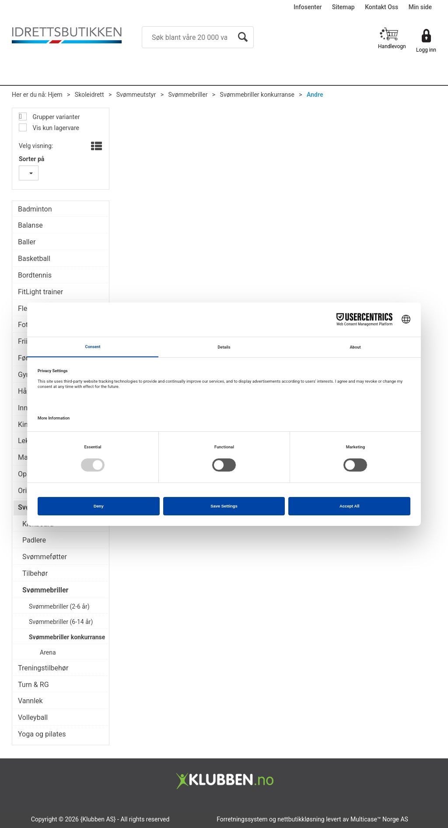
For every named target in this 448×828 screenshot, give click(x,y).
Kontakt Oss (381, 7)
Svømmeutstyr (136, 94)
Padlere (34, 540)
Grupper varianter (55, 116)
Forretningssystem (242, 819)
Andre (315, 94)
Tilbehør (35, 573)
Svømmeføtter (44, 557)
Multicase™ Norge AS (379, 819)
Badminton (35, 209)
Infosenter (308, 7)
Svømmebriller (187, 94)
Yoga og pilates (42, 734)
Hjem (55, 94)
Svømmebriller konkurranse (257, 94)
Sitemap (343, 7)
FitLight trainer (40, 292)
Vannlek (30, 701)
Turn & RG (33, 684)
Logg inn (426, 50)
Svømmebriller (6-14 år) (61, 621)
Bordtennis (35, 275)
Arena (48, 652)
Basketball (34, 258)
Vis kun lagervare (55, 127)
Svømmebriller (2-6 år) (59, 606)
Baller (26, 242)
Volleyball (33, 717)
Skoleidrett (89, 94)
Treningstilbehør (43, 668)
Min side (420, 7)
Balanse (30, 225)
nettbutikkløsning (300, 819)
